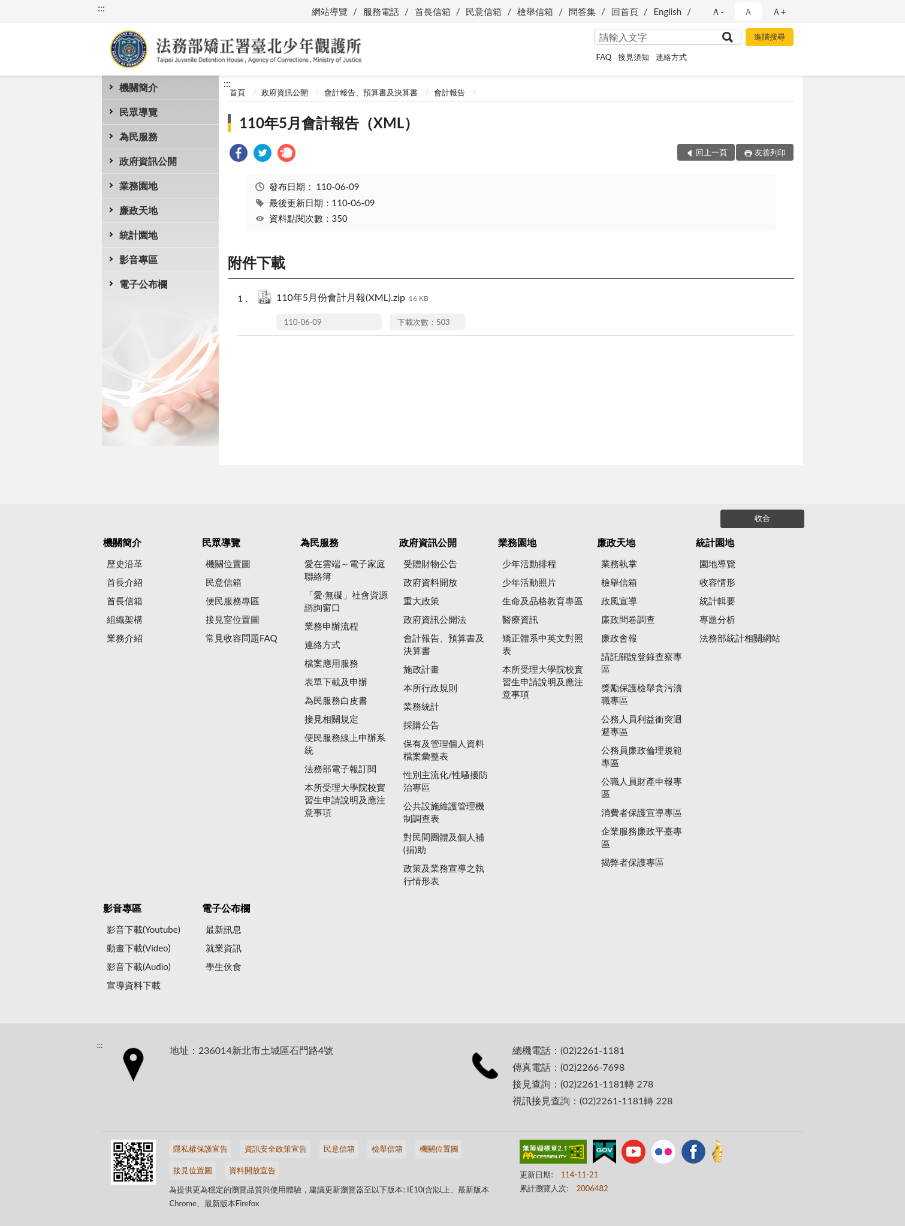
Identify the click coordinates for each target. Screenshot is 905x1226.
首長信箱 (433, 11)
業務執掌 (619, 563)
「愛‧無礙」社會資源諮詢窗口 (346, 601)
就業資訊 (224, 947)
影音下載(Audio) (139, 966)
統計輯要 (717, 600)
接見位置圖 (192, 1170)
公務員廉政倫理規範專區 (641, 756)
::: (101, 7)
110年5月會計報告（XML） (328, 122)
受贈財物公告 (430, 563)
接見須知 (633, 57)
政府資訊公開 (148, 161)
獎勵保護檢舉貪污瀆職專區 (641, 694)
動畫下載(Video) (139, 947)
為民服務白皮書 (335, 700)
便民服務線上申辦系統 (344, 743)
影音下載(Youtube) (143, 929)
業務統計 (421, 706)
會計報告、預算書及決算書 (371, 92)
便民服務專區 (233, 600)
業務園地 (138, 185)
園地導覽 (717, 563)
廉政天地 (138, 210)
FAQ (604, 57)
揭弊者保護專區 (632, 862)
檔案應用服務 (331, 663)
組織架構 (125, 619)
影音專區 (138, 259)
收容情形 (717, 582)
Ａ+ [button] (779, 11)
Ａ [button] (748, 11)
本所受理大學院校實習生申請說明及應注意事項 (344, 800)
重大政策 (421, 600)
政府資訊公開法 (434, 619)
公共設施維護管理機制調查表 (443, 812)
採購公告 (421, 724)
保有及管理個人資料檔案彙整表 (443, 749)
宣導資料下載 (134, 985)
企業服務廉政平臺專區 (641, 837)
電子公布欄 (143, 284)
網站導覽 (330, 11)
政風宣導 (619, 600)
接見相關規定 (331, 718)
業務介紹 (125, 637)
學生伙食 (224, 966)
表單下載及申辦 (335, 681)
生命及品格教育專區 (542, 600)
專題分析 (717, 619)
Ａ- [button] (717, 11)
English (668, 11)
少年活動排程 (529, 563)
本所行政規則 (430, 687)
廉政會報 (619, 637)
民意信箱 (484, 11)
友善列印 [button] (770, 152)
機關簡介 (138, 87)
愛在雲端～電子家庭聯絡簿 (344, 570)
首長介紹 (125, 582)
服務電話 (381, 11)
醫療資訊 (520, 619)
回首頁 (624, 11)
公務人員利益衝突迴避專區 (641, 725)
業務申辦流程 (331, 625)
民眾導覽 (138, 112)
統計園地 (138, 234)
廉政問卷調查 (628, 619)
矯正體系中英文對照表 (542, 644)
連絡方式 (671, 57)
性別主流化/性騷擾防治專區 (445, 781)
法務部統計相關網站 (739, 637)
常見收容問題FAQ (241, 637)
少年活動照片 (529, 582)
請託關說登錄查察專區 (641, 662)
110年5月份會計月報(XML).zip (352, 298)
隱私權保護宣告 (200, 1148)
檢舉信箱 (535, 11)
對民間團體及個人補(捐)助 (443, 843)
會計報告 (449, 92)
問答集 (582, 11)
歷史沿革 (125, 563)
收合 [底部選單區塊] (762, 518)
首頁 (237, 92)
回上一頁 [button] (711, 152)
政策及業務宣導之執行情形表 (443, 874)
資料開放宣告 (252, 1170)
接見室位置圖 (233, 619)
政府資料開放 (430, 582)
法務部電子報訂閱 (340, 768)
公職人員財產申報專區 (641, 787)
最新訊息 (224, 929)
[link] (239, 154)
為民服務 (138, 136)
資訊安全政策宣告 (276, 1148)
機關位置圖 (228, 563)
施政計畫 (421, 669)
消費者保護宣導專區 (641, 812)
